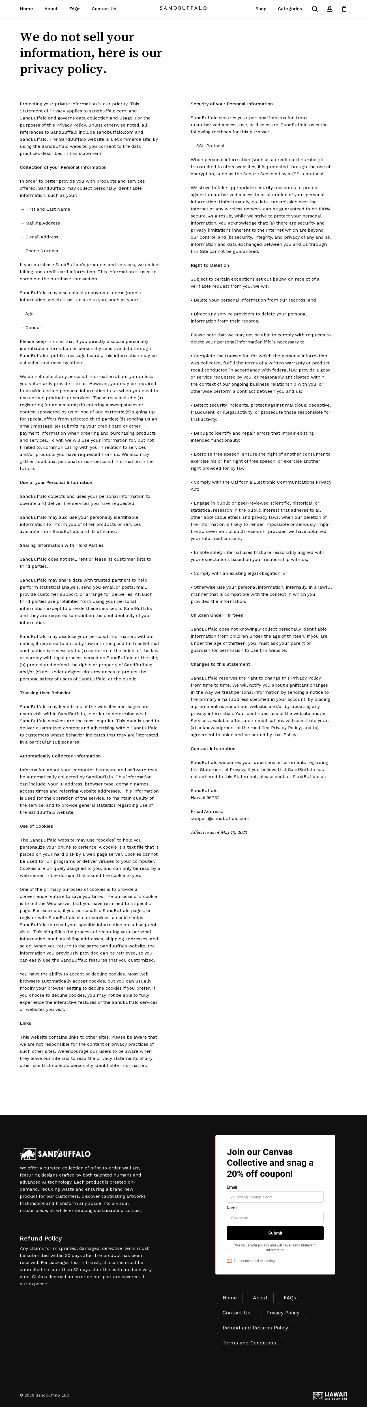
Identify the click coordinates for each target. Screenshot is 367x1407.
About (260, 1298)
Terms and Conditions (249, 1343)
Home (230, 1298)
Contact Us (236, 1313)
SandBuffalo (184, 8)
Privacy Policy (283, 1313)
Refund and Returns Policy (255, 1328)
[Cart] (344, 9)
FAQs (290, 1298)
